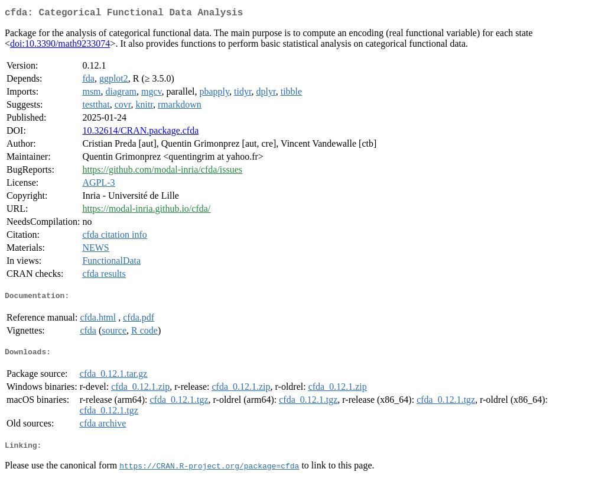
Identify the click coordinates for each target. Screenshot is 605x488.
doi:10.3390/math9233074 (60, 46)
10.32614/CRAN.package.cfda (140, 133)
